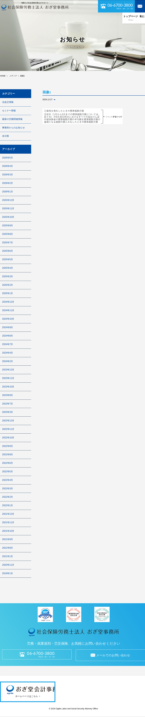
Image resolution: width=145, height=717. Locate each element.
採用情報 (94, 17)
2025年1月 (7, 293)
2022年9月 (7, 446)
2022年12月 (8, 420)
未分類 (5, 136)
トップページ (8, 17)
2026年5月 (7, 157)
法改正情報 (7, 102)
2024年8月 (7, 336)
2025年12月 (8, 200)
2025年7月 (7, 242)
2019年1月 (7, 573)
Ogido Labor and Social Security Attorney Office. (76, 709)
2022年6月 (7, 463)
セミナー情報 (9, 110)
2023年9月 (7, 395)
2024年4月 (7, 353)
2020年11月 (8, 565)
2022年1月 (7, 505)
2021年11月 (8, 522)
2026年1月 (7, 191)
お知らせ (106, 17)
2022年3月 (7, 488)
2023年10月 (8, 386)
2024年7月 (7, 344)
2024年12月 (8, 302)
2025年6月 (7, 251)
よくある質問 (120, 17)
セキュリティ (80, 17)
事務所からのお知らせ (13, 127)
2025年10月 (8, 217)
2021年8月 (7, 548)
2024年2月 (7, 361)
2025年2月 (7, 285)
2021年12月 (8, 514)
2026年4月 (7, 166)
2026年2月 (7, 183)
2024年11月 (8, 310)
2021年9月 (7, 539)
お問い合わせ (137, 17)
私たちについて (25, 17)
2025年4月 (7, 268)
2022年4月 (7, 480)
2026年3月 (7, 174)
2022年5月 (7, 471)
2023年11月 (8, 378)
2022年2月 (7, 497)
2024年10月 (8, 319)
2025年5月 (7, 259)
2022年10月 (8, 437)
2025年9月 (7, 225)
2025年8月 (7, 234)
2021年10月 (8, 531)
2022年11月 (8, 429)
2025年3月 (7, 276)
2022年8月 (7, 454)
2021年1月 (7, 556)
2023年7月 (7, 403)
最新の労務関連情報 (12, 119)
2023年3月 (7, 412)
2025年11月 (8, 208)
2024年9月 (7, 327)
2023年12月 (8, 369)
